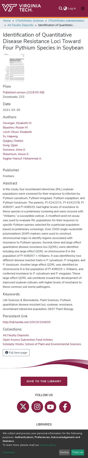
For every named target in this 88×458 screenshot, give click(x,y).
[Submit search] (60, 8)
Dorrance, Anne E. (14, 150)
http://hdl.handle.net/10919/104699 (27, 322)
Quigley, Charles (13, 141)
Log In (72, 8)
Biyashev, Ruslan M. (15, 127)
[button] (65, 8)
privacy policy (47, 445)
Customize (9, 452)
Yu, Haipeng (10, 136)
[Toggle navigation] (83, 8)
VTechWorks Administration (66, 21)
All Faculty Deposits (20, 25)
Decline (64, 452)
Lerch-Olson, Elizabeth (17, 132)
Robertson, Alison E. (16, 154)
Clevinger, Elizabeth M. (17, 123)
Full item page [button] (16, 353)
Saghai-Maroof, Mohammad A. (22, 159)
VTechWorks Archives (29, 21)
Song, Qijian (10, 145)
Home (7, 21)
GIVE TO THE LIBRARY (44, 381)
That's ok (77, 452)
